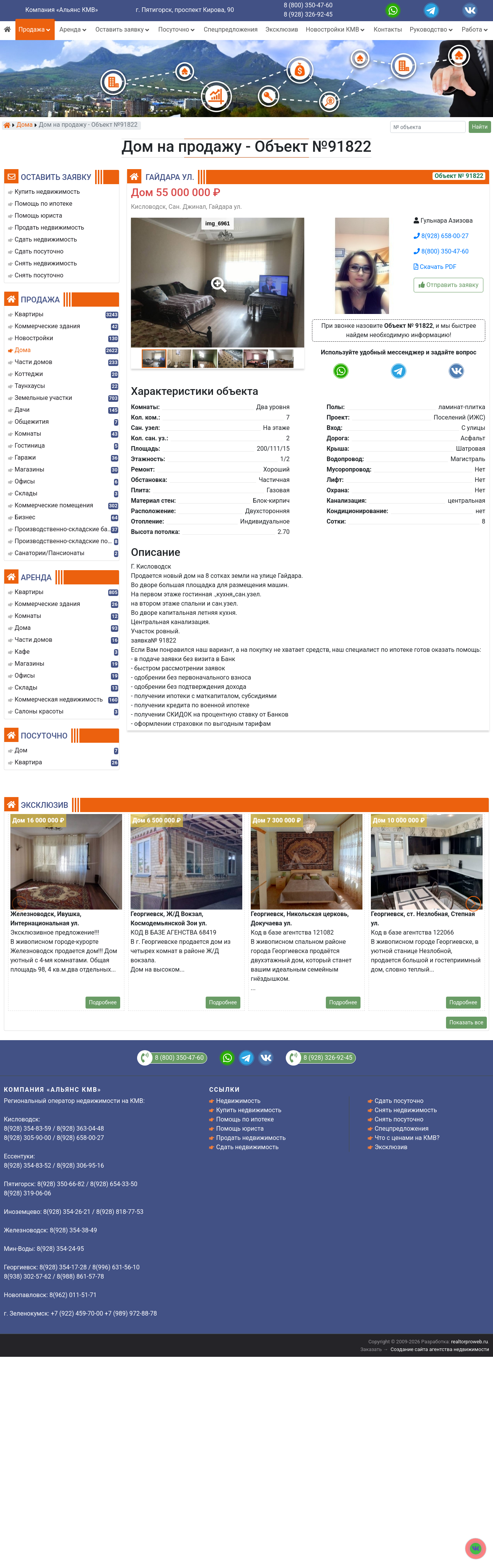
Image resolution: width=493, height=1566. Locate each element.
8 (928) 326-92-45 (308, 14)
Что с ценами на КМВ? (407, 1137)
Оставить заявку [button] (123, 29)
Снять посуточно (399, 1119)
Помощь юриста (239, 1128)
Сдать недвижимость (247, 1147)
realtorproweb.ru (469, 1341)
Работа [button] (475, 29)
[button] (217, 279)
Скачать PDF (435, 266)
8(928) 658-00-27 (441, 236)
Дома (25, 125)
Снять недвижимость (406, 1110)
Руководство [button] (432, 29)
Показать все (466, 1022)
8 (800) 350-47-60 (308, 5)
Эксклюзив (281, 29)
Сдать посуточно (399, 1100)
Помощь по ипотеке (245, 1119)
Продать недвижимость (251, 1137)
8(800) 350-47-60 (441, 251)
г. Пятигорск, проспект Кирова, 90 (185, 9)
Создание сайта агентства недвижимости (440, 1349)
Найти (480, 127)
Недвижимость (238, 1100)
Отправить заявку (448, 285)
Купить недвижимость (248, 1110)
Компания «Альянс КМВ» (61, 9)
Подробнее (103, 1002)
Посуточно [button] (177, 29)
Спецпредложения (231, 29)
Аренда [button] (73, 29)
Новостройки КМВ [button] (336, 29)
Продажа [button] (35, 29)
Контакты (388, 29)
